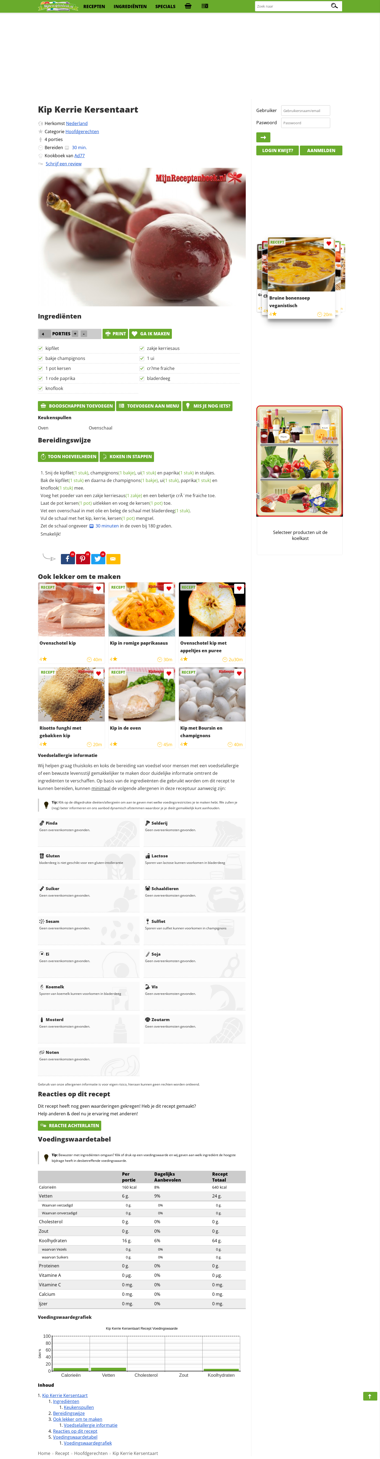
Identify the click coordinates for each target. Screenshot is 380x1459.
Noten (49, 1052)
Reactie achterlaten (69, 1126)
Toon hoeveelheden (68, 457)
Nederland (77, 123)
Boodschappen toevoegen (76, 406)
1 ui (150, 358)
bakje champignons (65, 358)
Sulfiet (155, 921)
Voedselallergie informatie (90, 1425)
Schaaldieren (162, 888)
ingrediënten (130, 6)
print (115, 334)
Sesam (49, 921)
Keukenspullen (79, 1407)
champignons (112, 473)
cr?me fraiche (161, 368)
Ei (44, 954)
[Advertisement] (190, 57)
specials (165, 6)
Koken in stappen (127, 457)
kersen (78, 503)
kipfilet (52, 348)
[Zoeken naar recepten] (299, 6)
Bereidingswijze (69, 1413)
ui (146, 473)
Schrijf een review (63, 164)
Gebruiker (266, 110)
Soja (152, 954)
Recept (62, 1453)
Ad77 (79, 156)
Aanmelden (321, 150)
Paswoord (266, 123)
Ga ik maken (150, 334)
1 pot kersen (58, 368)
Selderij (156, 823)
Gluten (49, 855)
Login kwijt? (277, 150)
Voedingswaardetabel (75, 1437)
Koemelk (51, 986)
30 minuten (104, 526)
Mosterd (51, 1019)
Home (44, 1453)
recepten (94, 6)
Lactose (156, 855)
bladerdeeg (158, 378)
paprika (178, 473)
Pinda (48, 823)
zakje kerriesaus (163, 348)
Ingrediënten (66, 1401)
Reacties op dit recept (75, 1431)
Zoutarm (157, 1019)
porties (55, 139)
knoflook (54, 388)
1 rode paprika (60, 378)
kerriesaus (123, 496)
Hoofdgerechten (82, 132)
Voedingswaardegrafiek (88, 1443)
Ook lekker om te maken (77, 1419)
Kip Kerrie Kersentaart (65, 1395)
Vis (151, 986)
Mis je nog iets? (207, 406)
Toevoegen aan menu (148, 406)
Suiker (49, 888)
